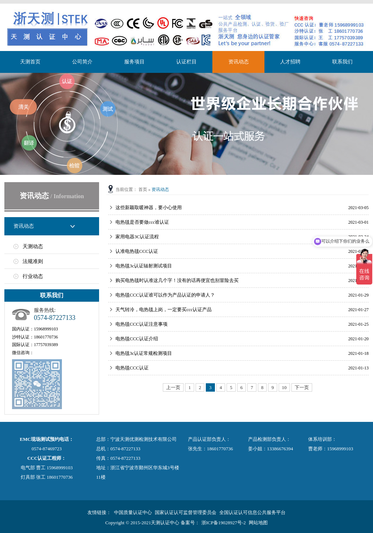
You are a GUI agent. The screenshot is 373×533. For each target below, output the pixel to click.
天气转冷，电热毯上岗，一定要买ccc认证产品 (163, 309)
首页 (142, 189)
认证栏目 (186, 61)
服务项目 (134, 61)
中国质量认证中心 (133, 512)
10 (284, 387)
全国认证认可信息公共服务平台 (252, 512)
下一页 (302, 387)
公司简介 (82, 61)
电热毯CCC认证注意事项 (141, 324)
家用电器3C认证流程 (137, 236)
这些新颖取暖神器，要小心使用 (148, 207)
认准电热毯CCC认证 (136, 251)
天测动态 (33, 246)
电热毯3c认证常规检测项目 (143, 353)
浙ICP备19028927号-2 (223, 522)
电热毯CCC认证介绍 (136, 338)
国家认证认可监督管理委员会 (185, 512)
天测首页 (30, 61)
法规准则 (33, 261)
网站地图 (258, 522)
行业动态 (33, 276)
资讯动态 (238, 61)
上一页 (173, 387)
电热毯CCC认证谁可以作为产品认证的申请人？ (165, 295)
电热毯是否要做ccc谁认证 (142, 222)
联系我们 (342, 61)
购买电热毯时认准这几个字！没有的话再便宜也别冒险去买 (177, 280)
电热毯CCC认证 (132, 368)
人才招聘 (290, 61)
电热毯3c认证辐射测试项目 (143, 266)
